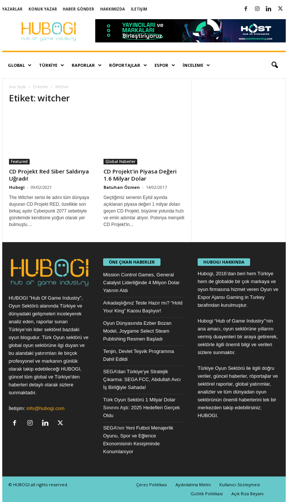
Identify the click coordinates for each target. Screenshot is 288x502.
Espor (164, 65)
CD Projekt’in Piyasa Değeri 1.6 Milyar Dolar (140, 174)
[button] (274, 65)
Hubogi (17, 187)
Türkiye (51, 65)
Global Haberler (120, 161)
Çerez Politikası (151, 484)
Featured (19, 161)
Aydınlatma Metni (193, 484)
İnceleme (196, 65)
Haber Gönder (78, 9)
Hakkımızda (112, 9)
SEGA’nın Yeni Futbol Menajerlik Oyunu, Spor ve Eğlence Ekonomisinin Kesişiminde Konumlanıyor (138, 439)
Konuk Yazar (42, 9)
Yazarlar (12, 9)
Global (20, 65)
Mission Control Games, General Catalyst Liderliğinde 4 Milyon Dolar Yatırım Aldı (141, 282)
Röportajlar (128, 65)
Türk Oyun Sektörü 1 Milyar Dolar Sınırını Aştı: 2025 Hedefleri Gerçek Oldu (141, 407)
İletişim (139, 9)
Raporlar (87, 65)
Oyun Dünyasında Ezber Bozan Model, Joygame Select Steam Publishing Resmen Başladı (137, 331)
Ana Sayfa (17, 86)
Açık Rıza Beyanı (247, 493)
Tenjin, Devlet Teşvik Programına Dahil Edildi (138, 355)
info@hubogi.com (45, 408)
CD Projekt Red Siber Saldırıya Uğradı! (49, 174)
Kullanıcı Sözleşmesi (239, 484)
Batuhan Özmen (122, 187)
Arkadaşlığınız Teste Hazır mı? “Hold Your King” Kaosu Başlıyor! (142, 307)
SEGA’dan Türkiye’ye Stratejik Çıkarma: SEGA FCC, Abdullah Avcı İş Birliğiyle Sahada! (142, 379)
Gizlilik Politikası (206, 493)
